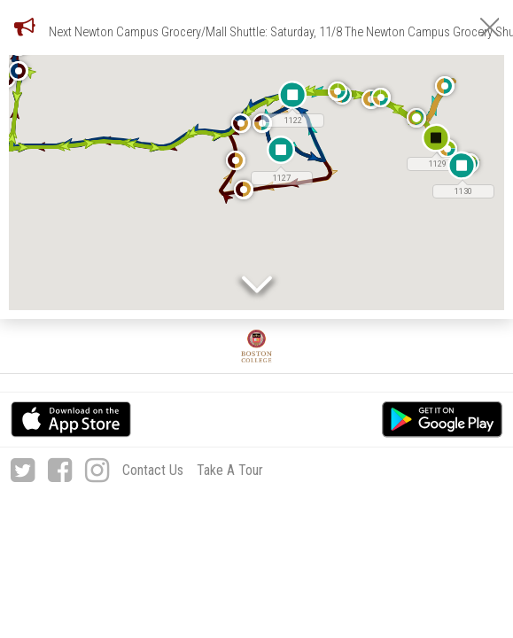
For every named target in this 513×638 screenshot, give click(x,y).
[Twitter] (23, 470)
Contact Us (152, 470)
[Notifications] (24, 26)
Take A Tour (230, 470)
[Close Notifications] (489, 27)
